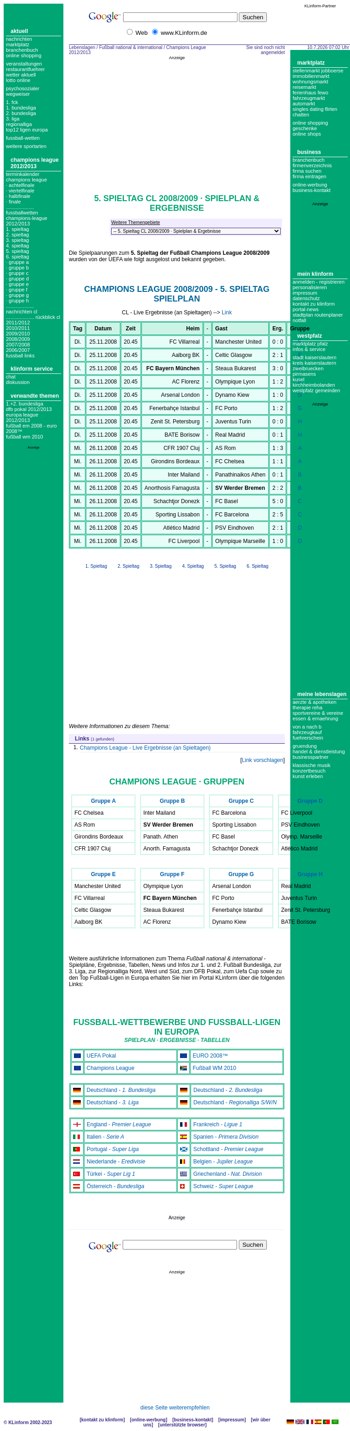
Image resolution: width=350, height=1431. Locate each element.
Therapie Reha (307, 707)
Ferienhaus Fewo (310, 92)
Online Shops (307, 134)
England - (119, 1124)
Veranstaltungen (24, 63)
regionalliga (19, 124)
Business (309, 152)
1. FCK (12, 102)
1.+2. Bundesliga (24, 403)
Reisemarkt (304, 87)
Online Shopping (23, 55)
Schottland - (228, 1149)
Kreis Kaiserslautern (314, 363)
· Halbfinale (18, 196)
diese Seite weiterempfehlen (175, 1407)
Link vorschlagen (262, 760)
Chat (11, 376)
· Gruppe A (17, 262)
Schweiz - (223, 1186)
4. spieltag (17, 245)
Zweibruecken (308, 368)
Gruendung (305, 746)
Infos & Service (309, 349)
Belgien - (223, 1161)
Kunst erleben (308, 776)
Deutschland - (121, 1090)
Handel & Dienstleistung (319, 751)
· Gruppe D (17, 278)
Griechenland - (227, 1174)
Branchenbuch (22, 50)
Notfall (299, 320)
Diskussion (17, 382)
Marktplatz (17, 44)
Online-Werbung (310, 184)
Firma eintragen (309, 176)
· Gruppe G (17, 295)
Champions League (111, 1068)
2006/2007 (18, 350)
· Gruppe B (17, 267)
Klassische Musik (312, 765)
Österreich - (115, 1186)
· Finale (13, 201)
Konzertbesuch (309, 770)
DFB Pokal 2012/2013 (29, 409)
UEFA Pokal (101, 1056)
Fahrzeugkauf (307, 732)
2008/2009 (18, 339)
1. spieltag (17, 229)
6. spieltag (17, 256)
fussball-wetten (23, 138)
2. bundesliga (21, 113)
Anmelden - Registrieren (318, 282)
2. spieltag (17, 234)
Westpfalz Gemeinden (316, 390)
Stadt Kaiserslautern (314, 357)
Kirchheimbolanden (314, 385)
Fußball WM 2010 (24, 436)
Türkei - (111, 1174)
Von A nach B (307, 726)
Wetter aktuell (21, 74)
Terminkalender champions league (26, 176)
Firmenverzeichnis (312, 165)
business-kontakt (312, 190)
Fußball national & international (131, 47)
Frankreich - (218, 1124)
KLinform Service (32, 369)
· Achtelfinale (20, 185)
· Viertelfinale (20, 190)
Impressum (305, 293)
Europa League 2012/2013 (22, 417)
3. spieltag (17, 240)
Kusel (299, 379)
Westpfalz (309, 336)
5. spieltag (17, 251)
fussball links (20, 355)
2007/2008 (18, 344)
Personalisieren (310, 287)
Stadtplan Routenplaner (318, 315)
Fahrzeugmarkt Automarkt (309, 100)
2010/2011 (18, 328)
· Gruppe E (17, 284)
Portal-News (306, 309)
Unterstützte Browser (182, 1424)
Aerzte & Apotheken (314, 702)
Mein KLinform (315, 274)
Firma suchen (307, 171)
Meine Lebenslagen (321, 694)
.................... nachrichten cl (21, 308)
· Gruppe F (16, 289)
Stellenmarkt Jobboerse (318, 70)
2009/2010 (18, 333)
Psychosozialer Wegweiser (23, 91)
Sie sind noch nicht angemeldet (265, 50)
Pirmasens (304, 374)
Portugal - (113, 1149)
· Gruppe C (17, 273)
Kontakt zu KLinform (314, 304)
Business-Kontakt (192, 1419)
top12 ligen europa (27, 129)
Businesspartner (310, 757)
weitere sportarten (26, 146)
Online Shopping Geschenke (310, 125)
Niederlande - (116, 1161)
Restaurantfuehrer (25, 69)
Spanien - (226, 1137)
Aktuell (19, 31)
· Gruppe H (17, 300)
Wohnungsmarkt (310, 81)
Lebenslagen (82, 47)
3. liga (12, 118)
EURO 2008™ (210, 1056)
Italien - (105, 1137)
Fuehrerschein (308, 737)
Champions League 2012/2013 (35, 163)
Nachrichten (19, 39)
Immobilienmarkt (311, 76)
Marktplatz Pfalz (310, 343)
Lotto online (18, 80)
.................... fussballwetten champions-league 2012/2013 (26, 215)
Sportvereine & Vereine (318, 713)
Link (227, 312)
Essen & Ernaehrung (315, 718)
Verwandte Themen (35, 396)
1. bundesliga (21, 107)
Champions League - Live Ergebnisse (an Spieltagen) (145, 748)
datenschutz (306, 298)
